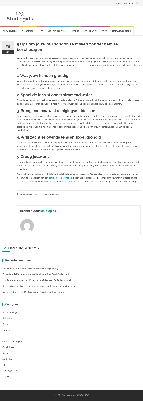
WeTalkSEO (83, 395)
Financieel (28, 31)
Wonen (6, 376)
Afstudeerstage (9, 312)
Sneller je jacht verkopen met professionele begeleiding (30, 268)
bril (46, 57)
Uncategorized (121, 31)
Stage (75, 31)
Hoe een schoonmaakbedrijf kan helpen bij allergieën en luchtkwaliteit (38, 280)
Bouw (5, 324)
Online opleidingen (12, 341)
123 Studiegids (20, 16)
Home (117, 3)
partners (128, 3)
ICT (41, 31)
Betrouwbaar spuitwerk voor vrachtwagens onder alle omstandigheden (38, 285)
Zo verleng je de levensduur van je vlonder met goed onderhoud (35, 274)
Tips (104, 31)
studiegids (54, 194)
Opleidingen (56, 31)
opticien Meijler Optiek (60, 177)
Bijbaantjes (10, 31)
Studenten (90, 31)
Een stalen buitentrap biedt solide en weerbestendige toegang (33, 291)
